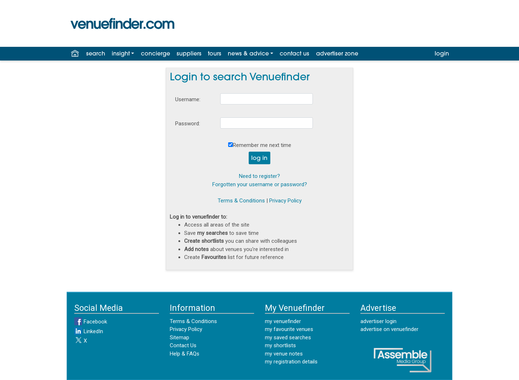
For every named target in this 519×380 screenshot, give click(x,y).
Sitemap (179, 337)
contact (294, 54)
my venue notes (284, 353)
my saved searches (288, 337)
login (442, 54)
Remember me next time (262, 145)
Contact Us (183, 345)
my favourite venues (289, 329)
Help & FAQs (184, 353)
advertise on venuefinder (389, 329)
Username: (187, 99)
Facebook (90, 321)
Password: (187, 123)
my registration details (291, 361)
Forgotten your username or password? (259, 184)
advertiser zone (337, 54)
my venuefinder (283, 321)
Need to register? (259, 176)
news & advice (248, 54)
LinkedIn (88, 331)
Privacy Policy (285, 200)
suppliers (189, 54)
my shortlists (280, 345)
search (95, 54)
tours (214, 54)
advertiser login (378, 321)
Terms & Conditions (241, 200)
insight (121, 54)
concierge (155, 54)
